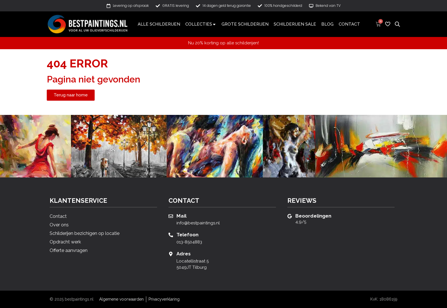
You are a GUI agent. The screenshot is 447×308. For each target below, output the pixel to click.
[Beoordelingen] (289, 216)
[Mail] (170, 216)
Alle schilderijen (159, 24)
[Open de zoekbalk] (397, 24)
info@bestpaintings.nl (198, 223)
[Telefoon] (170, 235)
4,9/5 (300, 221)
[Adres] (170, 254)
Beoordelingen (313, 216)
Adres (183, 254)
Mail (181, 216)
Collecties (200, 24)
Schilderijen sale (295, 24)
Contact (349, 24)
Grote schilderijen (245, 24)
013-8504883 (189, 242)
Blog (327, 24)
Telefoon (187, 234)
